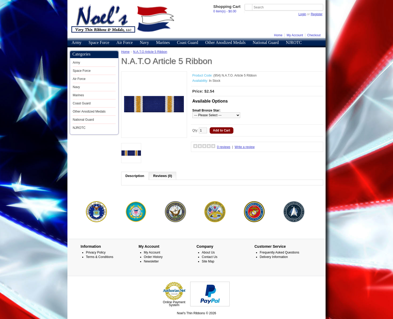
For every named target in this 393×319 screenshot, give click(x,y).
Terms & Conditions (99, 257)
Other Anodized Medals (225, 42)
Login (302, 14)
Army (76, 42)
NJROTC (294, 42)
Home (278, 35)
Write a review (245, 147)
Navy (144, 42)
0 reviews (223, 147)
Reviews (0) (162, 176)
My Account (295, 35)
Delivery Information (274, 257)
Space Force (99, 42)
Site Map (208, 261)
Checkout (314, 35)
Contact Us (209, 257)
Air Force (124, 42)
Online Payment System (174, 303)
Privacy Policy (96, 252)
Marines (163, 42)
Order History (153, 257)
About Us (208, 252)
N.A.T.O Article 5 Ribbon (150, 52)
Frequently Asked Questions (279, 252)
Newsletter (151, 261)
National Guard (266, 42)
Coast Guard (187, 42)
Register (316, 14)
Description (134, 176)
